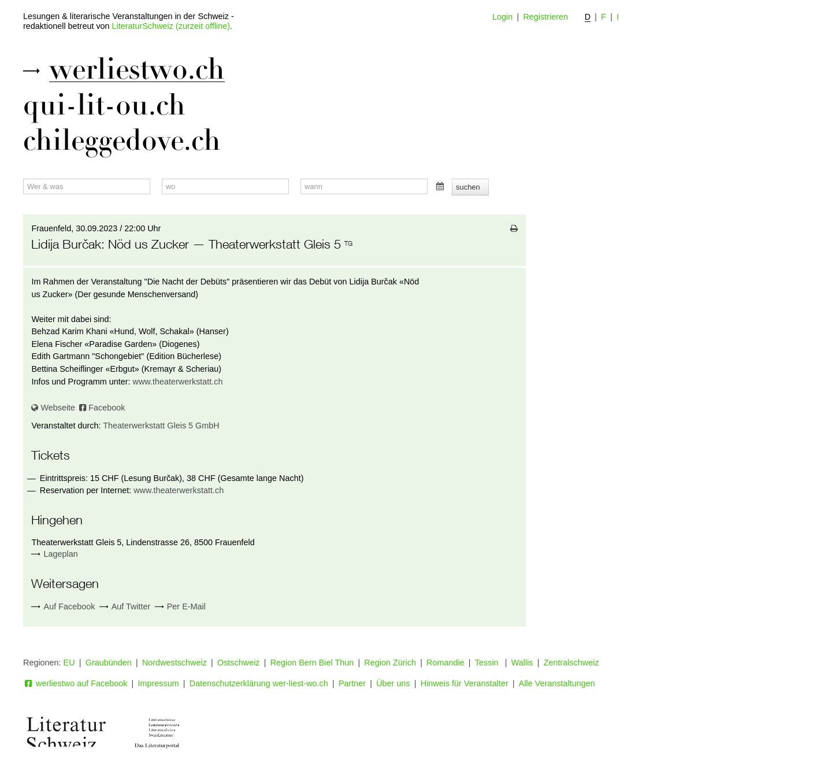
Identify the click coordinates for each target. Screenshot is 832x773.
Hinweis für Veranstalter (464, 683)
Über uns (393, 683)
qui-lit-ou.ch (104, 105)
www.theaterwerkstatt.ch (178, 381)
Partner (352, 683)
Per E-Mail (180, 607)
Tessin (488, 662)
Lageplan (61, 554)
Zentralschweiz (571, 662)
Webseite (53, 407)
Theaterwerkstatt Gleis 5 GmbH (161, 425)
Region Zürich (390, 662)
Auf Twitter (125, 607)
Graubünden (109, 662)
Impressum (158, 683)
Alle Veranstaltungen (557, 683)
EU (69, 662)
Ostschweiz (238, 662)
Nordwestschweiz (174, 662)
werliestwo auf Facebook (75, 683)
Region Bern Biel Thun (312, 662)
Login (502, 16)
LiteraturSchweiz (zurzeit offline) (171, 26)
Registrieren (545, 16)
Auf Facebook (63, 607)
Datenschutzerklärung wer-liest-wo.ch (259, 683)
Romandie (445, 662)
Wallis (522, 662)
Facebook (102, 407)
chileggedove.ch (122, 140)
